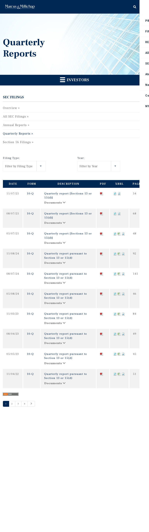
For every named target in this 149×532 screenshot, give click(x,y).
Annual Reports (15, 125)
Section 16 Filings (17, 142)
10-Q (30, 193)
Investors (74, 80)
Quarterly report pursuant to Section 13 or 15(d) (65, 255)
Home (20, 7)
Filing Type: (11, 158)
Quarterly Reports (16, 134)
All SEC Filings (14, 116)
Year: (80, 158)
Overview (10, 108)
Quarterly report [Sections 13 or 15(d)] (68, 195)
